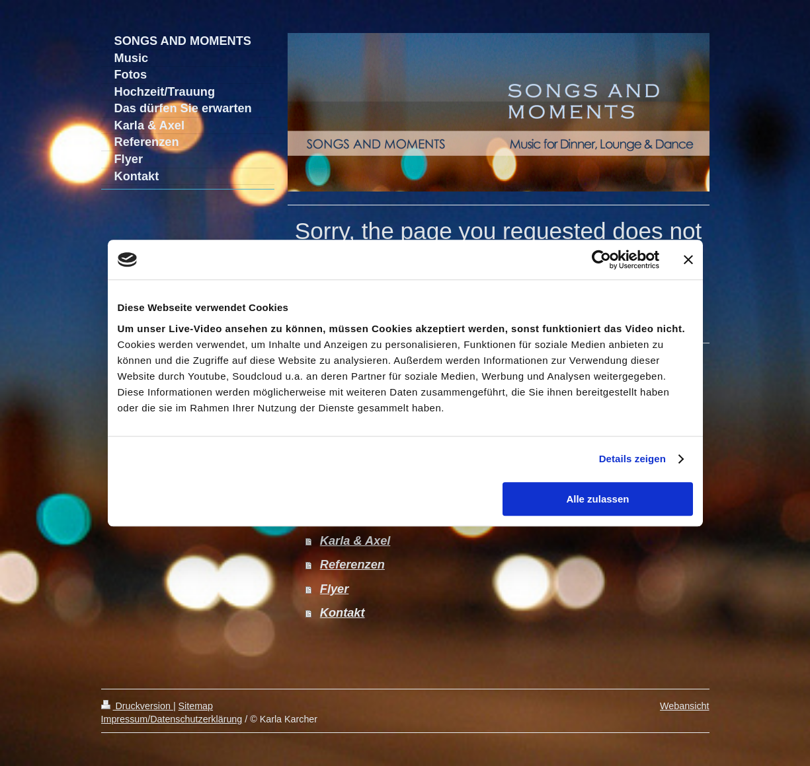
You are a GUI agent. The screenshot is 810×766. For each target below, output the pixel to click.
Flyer (334, 589)
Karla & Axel (355, 540)
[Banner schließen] (688, 259)
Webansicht (684, 706)
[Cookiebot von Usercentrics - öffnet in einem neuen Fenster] (601, 259)
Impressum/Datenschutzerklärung (172, 719)
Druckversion (137, 706)
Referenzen (352, 564)
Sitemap (196, 706)
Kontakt (342, 612)
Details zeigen (632, 458)
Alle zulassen (597, 499)
